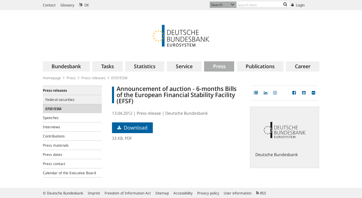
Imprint (94, 193)
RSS (261, 193)
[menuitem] (66, 66)
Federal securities (59, 99)
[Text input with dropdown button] (262, 5)
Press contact (54, 163)
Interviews (51, 126)
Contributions (54, 136)
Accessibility (183, 193)
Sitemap (162, 193)
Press (71, 77)
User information (238, 193)
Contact (49, 5)
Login (298, 5)
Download (132, 127)
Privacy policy (208, 193)
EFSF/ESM (119, 77)
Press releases (93, 77)
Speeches (51, 117)
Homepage (52, 77)
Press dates (52, 154)
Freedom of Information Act (128, 193)
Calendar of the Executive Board (69, 172)
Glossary (67, 5)
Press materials (56, 145)
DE (84, 5)
